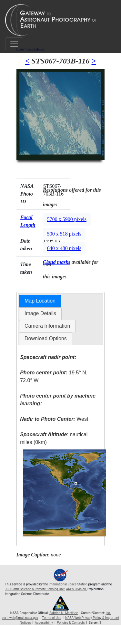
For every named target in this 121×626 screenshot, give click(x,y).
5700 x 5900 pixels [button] (66, 219)
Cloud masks (56, 262)
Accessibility (44, 622)
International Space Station (68, 584)
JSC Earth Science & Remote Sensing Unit (35, 589)
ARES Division (76, 589)
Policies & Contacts (71, 622)
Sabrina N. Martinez (63, 613)
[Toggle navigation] (14, 43)
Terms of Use (51, 618)
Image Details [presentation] (40, 313)
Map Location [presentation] (40, 300)
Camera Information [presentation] (47, 326)
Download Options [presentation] (46, 338)
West (54, 419)
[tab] (40, 301)
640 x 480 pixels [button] (64, 248)
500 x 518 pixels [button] (64, 233)
